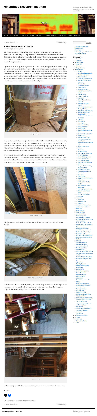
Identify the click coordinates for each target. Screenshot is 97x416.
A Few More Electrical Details (85, 73)
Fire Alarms (81, 98)
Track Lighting (81, 176)
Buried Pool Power (82, 76)
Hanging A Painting (82, 108)
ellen (21, 49)
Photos (70, 35)
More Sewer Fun (80, 249)
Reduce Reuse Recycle (81, 321)
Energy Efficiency (80, 68)
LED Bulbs (80, 119)
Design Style (79, 64)
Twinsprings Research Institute (24, 6)
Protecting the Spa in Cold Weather (83, 51)
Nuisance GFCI (81, 135)
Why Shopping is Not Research (85, 189)
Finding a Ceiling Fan (83, 96)
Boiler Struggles (80, 210)
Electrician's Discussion (83, 85)
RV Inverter (80, 149)
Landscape (78, 312)
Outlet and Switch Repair (84, 137)
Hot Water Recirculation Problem (84, 235)
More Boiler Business (81, 247)
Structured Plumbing (81, 292)
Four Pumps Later (79, 48)
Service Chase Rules (83, 155)
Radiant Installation (81, 274)
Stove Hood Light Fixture (84, 169)
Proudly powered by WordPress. (82, 411)
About (32, 35)
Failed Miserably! (62, 42)
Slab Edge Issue (80, 290)
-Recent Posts (79, 59)
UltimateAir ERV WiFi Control (85, 178)
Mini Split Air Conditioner (84, 194)
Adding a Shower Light (83, 75)
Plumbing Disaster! (81, 264)
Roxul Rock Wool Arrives (82, 283)
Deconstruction (79, 62)
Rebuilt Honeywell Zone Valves (83, 280)
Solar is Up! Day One (83, 158)
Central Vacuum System (11, 42)
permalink (32, 400)
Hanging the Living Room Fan (85, 110)
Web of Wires (81, 180)
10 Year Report (14, 35)
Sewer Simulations (80, 287)
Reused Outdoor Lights (83, 146)
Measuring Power (79, 50)
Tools (77, 322)
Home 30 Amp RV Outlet (84, 112)
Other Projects (62, 35)
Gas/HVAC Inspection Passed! (83, 230)
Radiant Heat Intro (80, 272)
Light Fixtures (81, 121)
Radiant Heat (81, 199)
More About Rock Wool (82, 246)
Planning (78, 317)
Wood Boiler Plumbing (81, 310)
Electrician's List (82, 87)
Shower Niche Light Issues (84, 157)
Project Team (79, 319)
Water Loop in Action (81, 301)
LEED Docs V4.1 (51, 35)
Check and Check (80, 212)
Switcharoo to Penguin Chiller (83, 294)
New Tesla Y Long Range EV (85, 133)
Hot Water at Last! (80, 233)
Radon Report (79, 278)
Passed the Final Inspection (84, 139)
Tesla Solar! (81, 174)
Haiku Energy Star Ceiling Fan (85, 107)
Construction (79, 60)
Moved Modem (81, 128)
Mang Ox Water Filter (81, 242)
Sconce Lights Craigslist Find (85, 153)
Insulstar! (78, 239)
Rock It (79, 148)
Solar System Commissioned (85, 162)
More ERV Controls (82, 126)
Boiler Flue (79, 208)
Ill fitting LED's (81, 114)
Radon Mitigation (82, 201)
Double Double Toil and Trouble (84, 223)
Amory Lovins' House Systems (83, 205)
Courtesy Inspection (81, 215)
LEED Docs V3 (40, 35)
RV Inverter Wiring (82, 151)
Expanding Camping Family (81, 46)
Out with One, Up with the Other (84, 256)
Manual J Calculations (81, 244)
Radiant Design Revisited (82, 271)
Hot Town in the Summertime (83, 231)
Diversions (78, 66)
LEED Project (79, 313)
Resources (77, 35)
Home (6, 35)
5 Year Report (24, 35)
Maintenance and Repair (81, 315)
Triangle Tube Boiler (81, 296)
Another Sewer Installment (82, 207)
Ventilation (80, 203)
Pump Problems (80, 269)
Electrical (19, 400)
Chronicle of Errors (81, 214)
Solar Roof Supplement (80, 53)
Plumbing (80, 198)
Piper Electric (81, 141)
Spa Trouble (81, 164)
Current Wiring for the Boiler (85, 78)
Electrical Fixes (81, 84)
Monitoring (80, 196)
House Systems (79, 69)
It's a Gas (78, 240)
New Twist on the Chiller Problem (84, 251)
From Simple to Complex (82, 228)
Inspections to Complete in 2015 (84, 237)
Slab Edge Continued (81, 288)
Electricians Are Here (83, 89)
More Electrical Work (83, 125)
